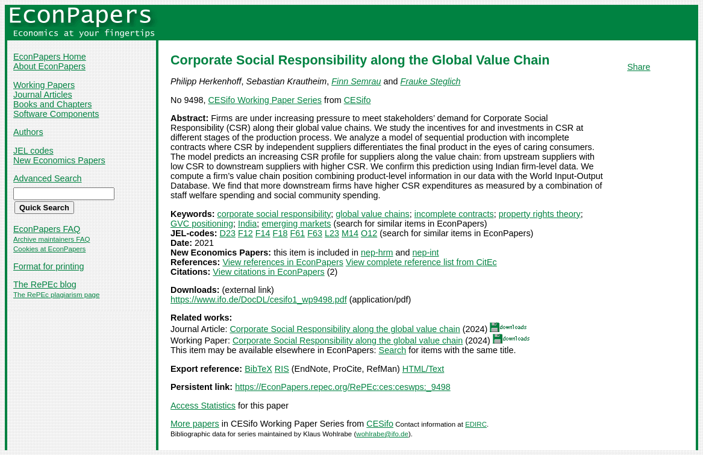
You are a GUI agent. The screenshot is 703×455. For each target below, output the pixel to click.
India (247, 223)
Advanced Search (47, 178)
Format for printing (48, 266)
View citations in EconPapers (268, 272)
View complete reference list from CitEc (421, 262)
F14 (262, 233)
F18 (280, 233)
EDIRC (476, 424)
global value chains (372, 214)
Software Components (56, 114)
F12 (245, 233)
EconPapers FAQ (46, 229)
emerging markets (296, 223)
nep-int (426, 252)
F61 (297, 233)
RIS (282, 369)
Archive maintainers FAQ (51, 239)
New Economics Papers (59, 160)
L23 (332, 233)
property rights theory (540, 214)
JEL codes (33, 150)
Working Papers (44, 85)
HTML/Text (423, 369)
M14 (350, 233)
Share (638, 67)
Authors (28, 132)
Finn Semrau (356, 81)
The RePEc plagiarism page (56, 294)
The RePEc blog (45, 284)
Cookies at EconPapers (49, 249)
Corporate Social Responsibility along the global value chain (345, 329)
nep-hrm (377, 252)
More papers (194, 423)
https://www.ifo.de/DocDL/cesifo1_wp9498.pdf (258, 299)
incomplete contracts (454, 214)
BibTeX (258, 369)
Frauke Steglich (431, 81)
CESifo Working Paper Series (265, 100)
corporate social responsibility (274, 214)
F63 (314, 233)
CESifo (357, 100)
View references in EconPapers (282, 262)
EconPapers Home (49, 56)
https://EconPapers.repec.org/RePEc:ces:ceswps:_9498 (343, 387)
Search (393, 350)
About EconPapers (49, 66)
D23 (228, 233)
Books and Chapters (52, 104)
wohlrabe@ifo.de (382, 434)
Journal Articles (42, 94)
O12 (369, 233)
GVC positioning (201, 223)
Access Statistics (203, 405)
